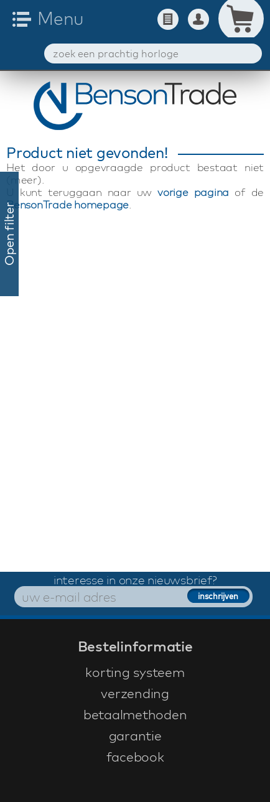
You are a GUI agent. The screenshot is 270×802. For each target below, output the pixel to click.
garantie (135, 735)
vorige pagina (193, 191)
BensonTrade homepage (67, 204)
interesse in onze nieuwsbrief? (135, 580)
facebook (135, 756)
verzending (135, 693)
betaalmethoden (135, 714)
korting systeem (134, 672)
